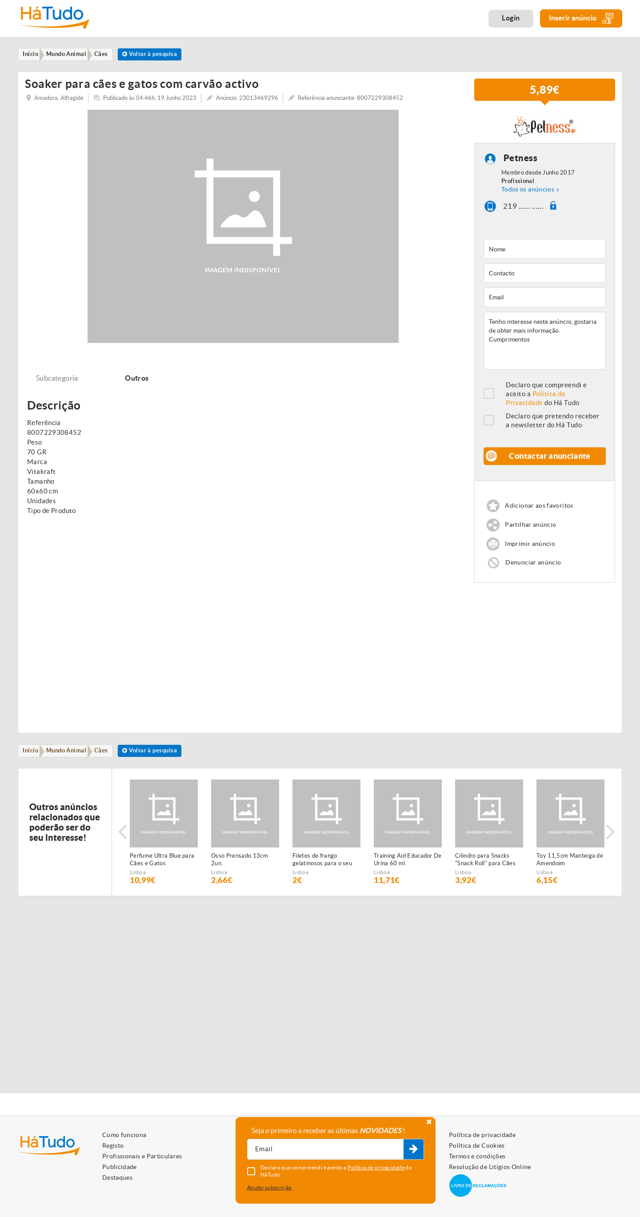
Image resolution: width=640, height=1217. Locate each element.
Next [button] (611, 842)
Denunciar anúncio (534, 570)
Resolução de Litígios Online (490, 1166)
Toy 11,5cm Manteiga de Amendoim (569, 870)
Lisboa (138, 882)
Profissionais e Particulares (142, 1156)
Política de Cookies (477, 1145)
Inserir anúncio (581, 18)
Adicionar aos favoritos (541, 511)
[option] (163, 842)
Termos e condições (477, 1156)
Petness (521, 164)
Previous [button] (123, 842)
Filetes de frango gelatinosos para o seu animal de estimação (322, 870)
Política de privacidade (482, 1134)
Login (511, 18)
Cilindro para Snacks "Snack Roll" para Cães (485, 870)
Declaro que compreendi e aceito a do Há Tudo (546, 399)
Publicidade (119, 1166)
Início (33, 760)
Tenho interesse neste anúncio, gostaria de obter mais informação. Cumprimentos (545, 346)
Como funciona (124, 1134)
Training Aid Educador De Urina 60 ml (408, 870)
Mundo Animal (72, 760)
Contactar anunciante (550, 462)
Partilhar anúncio (532, 531)
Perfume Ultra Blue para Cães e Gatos (162, 870)
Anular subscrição (269, 1187)
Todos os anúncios (527, 195)
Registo (113, 1145)
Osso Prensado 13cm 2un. (239, 870)
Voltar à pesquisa (163, 55)
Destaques (117, 1177)
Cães (110, 760)
